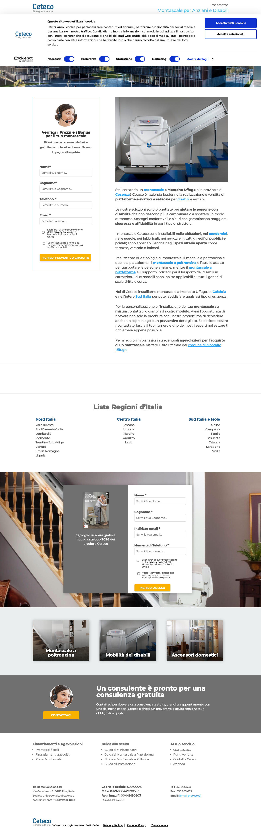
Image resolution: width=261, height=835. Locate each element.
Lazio (128, 442)
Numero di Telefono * (151, 545)
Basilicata (213, 438)
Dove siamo (159, 825)
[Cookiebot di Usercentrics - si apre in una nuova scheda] (23, 45)
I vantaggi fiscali (47, 749)
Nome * (140, 495)
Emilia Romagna (47, 451)
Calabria (214, 442)
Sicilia (216, 451)
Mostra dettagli (198, 45)
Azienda (179, 764)
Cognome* (48, 183)
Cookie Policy (136, 825)
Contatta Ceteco (185, 759)
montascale (154, 190)
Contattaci (61, 715)
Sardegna (213, 447)
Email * (45, 215)
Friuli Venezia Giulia (49, 429)
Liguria (40, 455)
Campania (212, 429)
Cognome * (143, 512)
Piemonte (43, 438)
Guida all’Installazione (119, 764)
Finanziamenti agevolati (53, 754)
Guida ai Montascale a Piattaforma (129, 754)
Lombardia (43, 433)
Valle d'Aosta (44, 425)
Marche (128, 433)
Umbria (128, 429)
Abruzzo (129, 438)
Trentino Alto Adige (50, 442)
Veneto (41, 447)
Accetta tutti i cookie (231, 9)
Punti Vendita (183, 754)
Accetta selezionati (230, 20)
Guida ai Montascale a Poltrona (126, 759)
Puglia (215, 433)
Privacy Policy (113, 825)
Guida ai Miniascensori (120, 749)
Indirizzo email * (147, 528)
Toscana (128, 425)
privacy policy (62, 232)
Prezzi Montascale (48, 759)
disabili (183, 199)
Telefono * (48, 199)
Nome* (45, 167)
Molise (215, 425)
